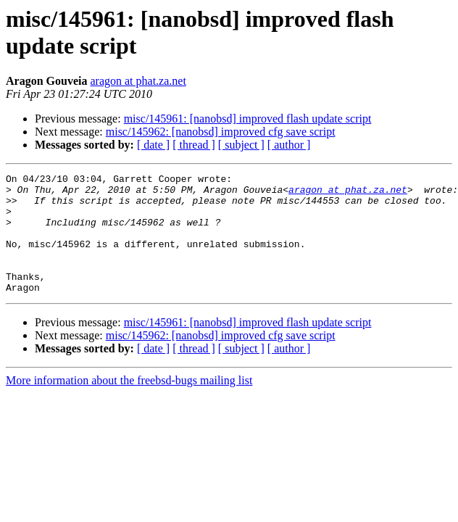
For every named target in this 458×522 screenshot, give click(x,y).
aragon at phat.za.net (138, 81)
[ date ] (153, 144)
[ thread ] (193, 144)
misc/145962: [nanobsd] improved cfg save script (221, 131)
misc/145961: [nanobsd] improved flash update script (248, 118)
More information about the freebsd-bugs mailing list (129, 404)
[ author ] (289, 144)
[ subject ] (241, 144)
